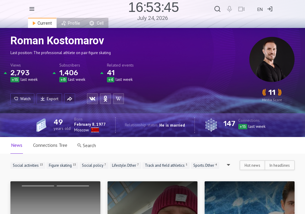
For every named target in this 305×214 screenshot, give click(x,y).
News (16, 145)
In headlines (280, 165)
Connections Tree (50, 145)
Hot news (252, 165)
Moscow (81, 130)
